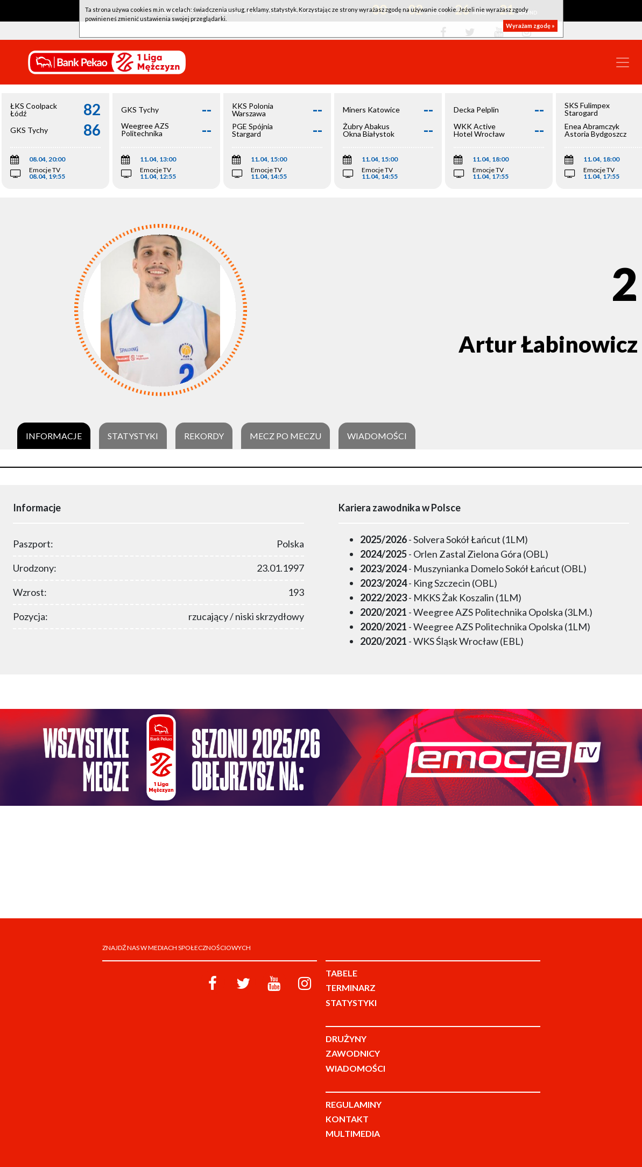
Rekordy (204, 436)
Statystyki (133, 436)
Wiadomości (377, 436)
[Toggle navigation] (623, 62)
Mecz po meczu (285, 436)
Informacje (54, 436)
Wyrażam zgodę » (530, 25)
